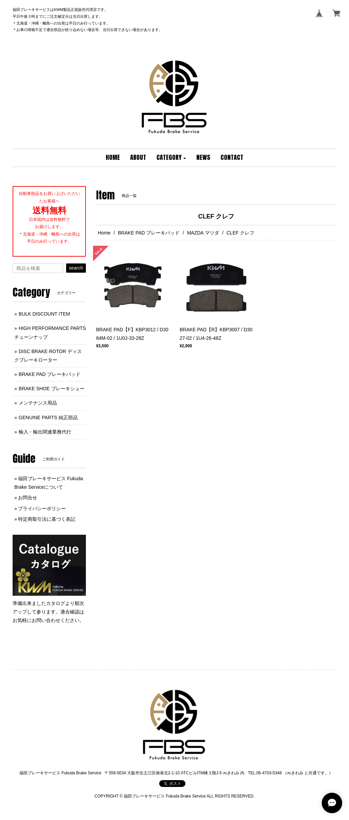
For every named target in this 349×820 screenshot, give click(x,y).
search (76, 268)
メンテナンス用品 (38, 403)
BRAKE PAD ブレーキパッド (149, 233)
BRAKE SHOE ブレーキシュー (52, 388)
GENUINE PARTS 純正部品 (48, 417)
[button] (171, 158)
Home (104, 233)
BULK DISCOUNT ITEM (44, 314)
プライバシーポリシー (42, 508)
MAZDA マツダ (203, 233)
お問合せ (27, 497)
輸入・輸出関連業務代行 (45, 432)
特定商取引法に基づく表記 (46, 519)
